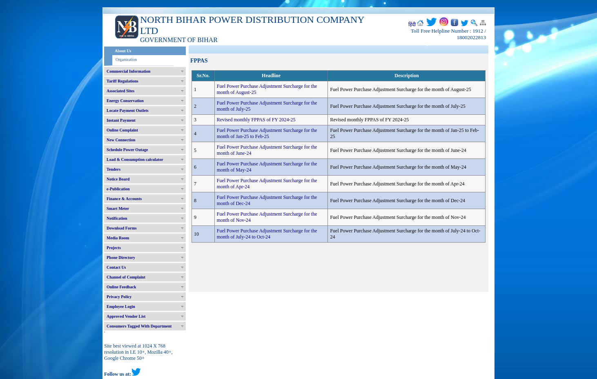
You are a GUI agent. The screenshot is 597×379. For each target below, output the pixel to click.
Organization (126, 59)
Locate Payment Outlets (128, 110)
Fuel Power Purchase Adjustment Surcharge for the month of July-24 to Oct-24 (267, 234)
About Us (123, 51)
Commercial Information (128, 71)
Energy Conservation (125, 100)
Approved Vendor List (126, 316)
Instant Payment (121, 120)
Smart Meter (118, 208)
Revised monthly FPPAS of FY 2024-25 (256, 120)
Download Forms (122, 228)
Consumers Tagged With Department (139, 326)
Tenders (113, 169)
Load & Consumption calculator (135, 159)
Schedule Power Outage (127, 149)
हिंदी (412, 24)
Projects (114, 247)
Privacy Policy (119, 296)
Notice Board (118, 179)
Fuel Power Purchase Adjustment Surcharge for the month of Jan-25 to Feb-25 (267, 133)
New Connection (121, 140)
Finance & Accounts (124, 198)
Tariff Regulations (122, 81)
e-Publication (118, 189)
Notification (117, 218)
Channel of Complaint (126, 277)
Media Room (118, 238)
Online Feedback (121, 287)
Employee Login (121, 306)
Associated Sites (120, 91)
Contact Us (116, 267)
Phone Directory (121, 257)
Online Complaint (122, 130)
